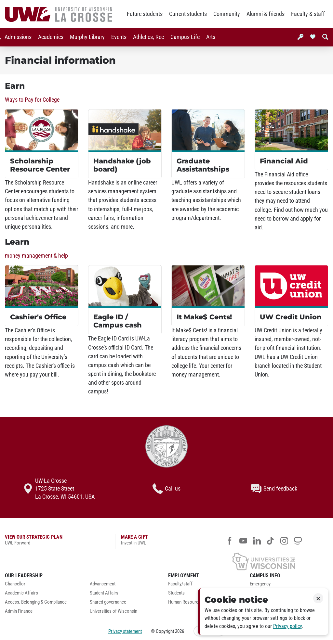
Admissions (16, 37)
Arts (209, 37)
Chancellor (15, 584)
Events (117, 37)
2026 (179, 631)
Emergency (260, 584)
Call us (166, 488)
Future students (145, 14)
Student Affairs (104, 593)
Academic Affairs (21, 593)
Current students (188, 14)
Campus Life (183, 37)
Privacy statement (125, 631)
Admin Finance (19, 611)
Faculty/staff (180, 584)
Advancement (102, 584)
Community (226, 14)
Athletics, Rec (147, 37)
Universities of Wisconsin (113, 611)
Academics (49, 37)
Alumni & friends (265, 14)
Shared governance (108, 602)
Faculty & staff (308, 14)
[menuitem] (16, 37)
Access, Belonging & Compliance (36, 602)
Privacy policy (287, 626)
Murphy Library (86, 37)
